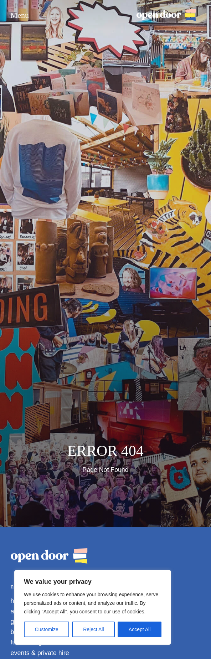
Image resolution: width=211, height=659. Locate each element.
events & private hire (40, 653)
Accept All (139, 629)
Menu (20, 15)
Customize (46, 629)
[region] (92, 607)
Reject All (93, 629)
